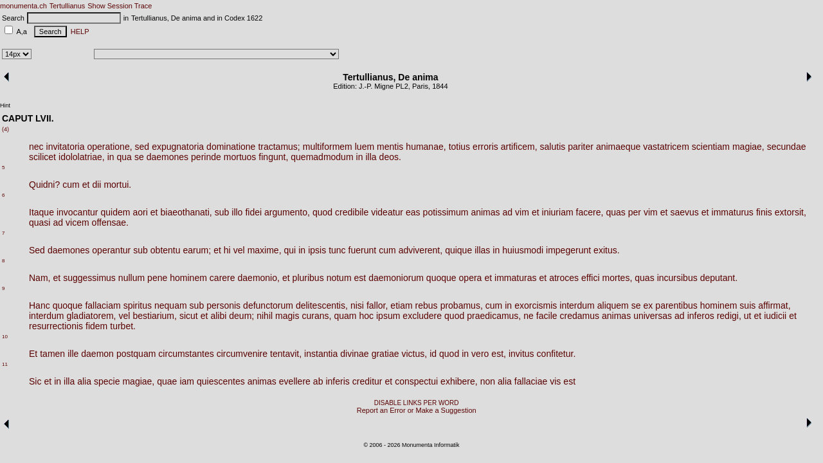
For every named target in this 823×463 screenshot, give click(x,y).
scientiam (711, 146)
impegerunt (568, 250)
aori (139, 212)
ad (508, 212)
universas (652, 316)
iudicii (775, 316)
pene (157, 278)
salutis (553, 146)
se (139, 157)
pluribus (308, 278)
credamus (579, 316)
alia (84, 381)
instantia (321, 354)
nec (36, 146)
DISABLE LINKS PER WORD (416, 402)
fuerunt (362, 250)
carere (222, 278)
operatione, (109, 146)
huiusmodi (522, 250)
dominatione (230, 146)
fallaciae (530, 381)
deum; (241, 316)
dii (96, 184)
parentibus (676, 305)
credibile (351, 212)
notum (339, 278)
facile (546, 316)
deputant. (718, 278)
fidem (96, 326)
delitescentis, (322, 305)
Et (33, 354)
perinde (206, 157)
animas (485, 212)
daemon (97, 354)
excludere (422, 316)
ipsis (317, 250)
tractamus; (279, 146)
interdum (576, 305)
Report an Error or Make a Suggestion (416, 410)
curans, (316, 316)
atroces (564, 278)
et (86, 184)
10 (5, 337)
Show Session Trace (119, 6)
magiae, (748, 146)
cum (70, 184)
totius (459, 146)
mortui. (117, 184)
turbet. (123, 326)
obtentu (165, 250)
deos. (390, 157)
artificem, (519, 146)
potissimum (446, 212)
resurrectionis (56, 326)
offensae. (110, 222)
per (634, 212)
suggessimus (89, 278)
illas (482, 250)
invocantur (77, 212)
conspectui (416, 381)
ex (648, 305)
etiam (401, 305)
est (360, 278)
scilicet (42, 157)
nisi (357, 305)
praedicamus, (494, 316)
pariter (580, 146)
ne (528, 316)
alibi (218, 316)
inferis (337, 381)
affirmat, (774, 305)
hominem (188, 278)
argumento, (287, 212)
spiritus (137, 305)
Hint (5, 105)
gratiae (385, 354)
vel (239, 250)
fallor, (377, 305)
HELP (78, 31)
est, (498, 354)
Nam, (39, 278)
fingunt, (273, 157)
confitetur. (556, 354)
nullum (131, 278)
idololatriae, (82, 157)
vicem (77, 222)
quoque (441, 278)
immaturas (515, 278)
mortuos (240, 157)
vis (555, 381)
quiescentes (221, 381)
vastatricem (666, 146)
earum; (197, 250)
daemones (167, 157)
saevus (684, 212)
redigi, (729, 316)
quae (167, 381)
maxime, (265, 250)
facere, (590, 212)
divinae (354, 354)
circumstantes (185, 354)
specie (107, 381)
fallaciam (102, 305)
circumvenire (242, 354)
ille (73, 354)
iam (186, 381)
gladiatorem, (91, 316)
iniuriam (558, 212)
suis (747, 305)
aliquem (613, 305)
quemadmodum (322, 157)
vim (522, 212)
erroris (485, 146)
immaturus (733, 212)
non (487, 381)
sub (222, 212)
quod (322, 212)
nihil (265, 316)
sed (142, 146)
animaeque (618, 146)
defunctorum (268, 305)
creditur (367, 381)
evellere (295, 381)
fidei (253, 212)
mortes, (617, 278)
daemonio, (259, 278)
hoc (366, 316)
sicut (188, 316)
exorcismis (535, 305)
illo (236, 212)
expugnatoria (178, 146)
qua (124, 157)
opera (470, 278)
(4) (5, 129)
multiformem (327, 146)
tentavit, (286, 354)
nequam (170, 305)
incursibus (677, 278)
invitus (521, 354)
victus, (414, 354)
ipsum (388, 316)
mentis (390, 146)
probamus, (461, 305)
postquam (136, 354)
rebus (426, 305)
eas (413, 212)
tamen (52, 354)
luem (364, 146)
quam (345, 316)
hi (227, 250)
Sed (37, 250)
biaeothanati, (186, 212)
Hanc (39, 305)
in (110, 157)
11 (5, 364)
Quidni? (44, 184)
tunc (337, 250)
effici (590, 278)
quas (615, 212)
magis (287, 316)
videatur (387, 212)
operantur (111, 250)
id (433, 354)
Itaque (41, 212)
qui (290, 250)
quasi (39, 222)
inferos (700, 316)
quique (458, 250)
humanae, (426, 146)
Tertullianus (68, 6)
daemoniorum (396, 278)
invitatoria (65, 146)
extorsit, (790, 212)
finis (764, 212)
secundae (786, 146)
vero (480, 354)
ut (748, 316)
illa (370, 157)
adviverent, (420, 250)
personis (223, 305)
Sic (35, 381)
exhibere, (459, 381)
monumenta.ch (23, 6)
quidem (116, 212)
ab (318, 381)
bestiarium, (154, 316)
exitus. (606, 250)
